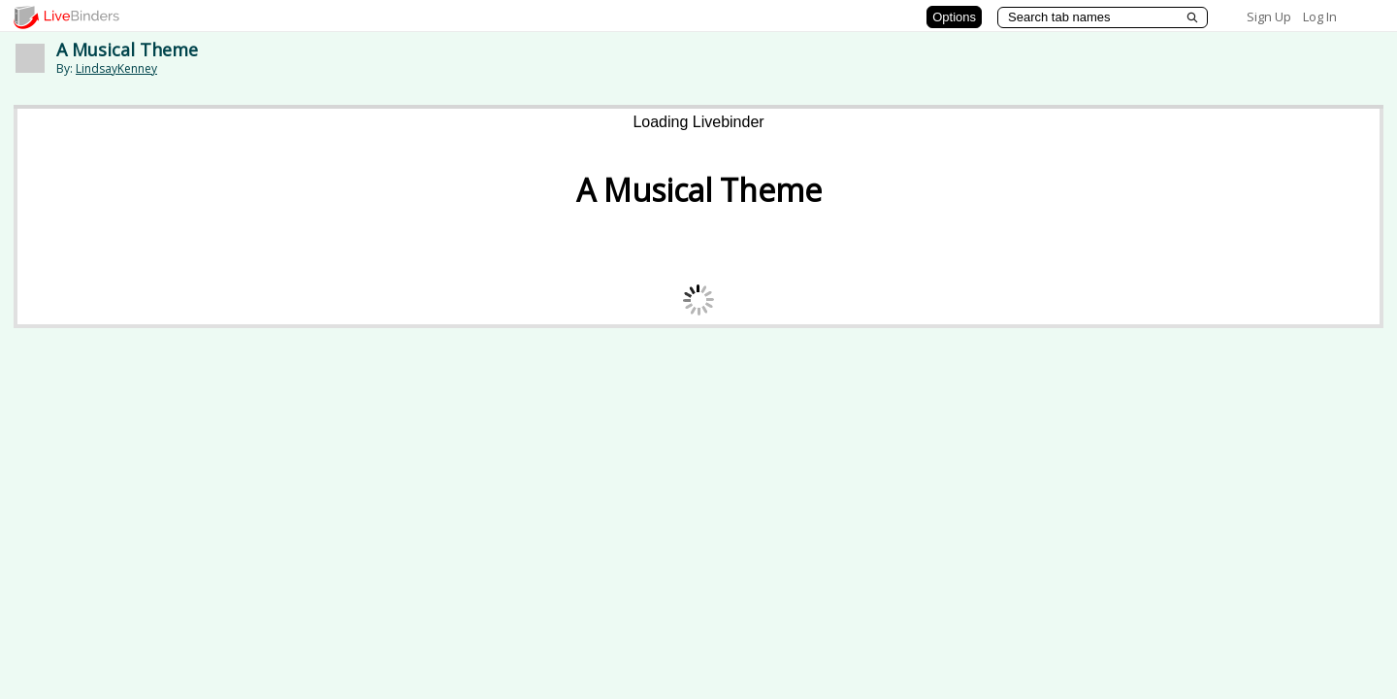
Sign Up (1269, 16)
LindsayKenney (116, 68)
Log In (1320, 16)
